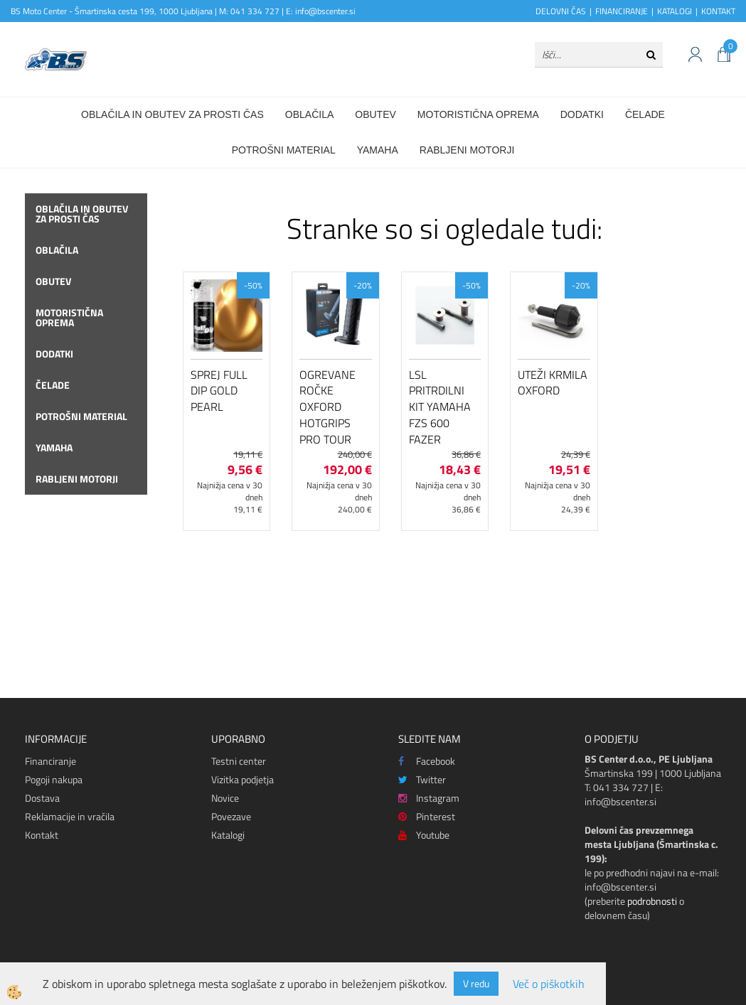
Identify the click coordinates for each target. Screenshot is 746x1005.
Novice (225, 797)
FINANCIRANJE (621, 11)
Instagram (428, 797)
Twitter (422, 779)
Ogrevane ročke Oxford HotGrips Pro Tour (327, 407)
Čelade (645, 114)
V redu (476, 983)
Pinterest (426, 816)
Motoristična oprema (478, 114)
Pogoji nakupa (53, 779)
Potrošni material (284, 150)
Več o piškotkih (549, 984)
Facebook (426, 760)
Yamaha (377, 150)
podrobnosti (652, 900)
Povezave (231, 816)
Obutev (375, 114)
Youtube (423, 834)
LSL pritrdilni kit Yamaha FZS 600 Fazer (440, 407)
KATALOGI (674, 11)
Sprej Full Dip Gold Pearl (219, 391)
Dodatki (582, 114)
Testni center (238, 760)
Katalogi (228, 834)
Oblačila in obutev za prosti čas (172, 114)
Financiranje (50, 760)
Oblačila (309, 114)
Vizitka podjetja (242, 779)
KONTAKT (718, 11)
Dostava (42, 797)
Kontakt (41, 834)
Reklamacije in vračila (69, 816)
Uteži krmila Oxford (552, 382)
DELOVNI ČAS (560, 11)
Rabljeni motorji (467, 150)
